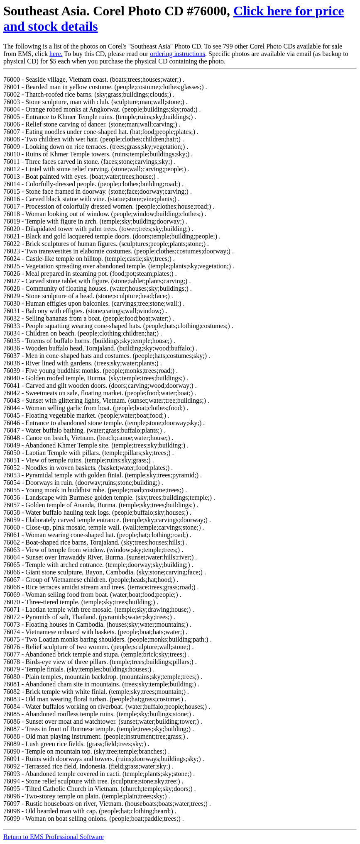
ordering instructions (177, 53)
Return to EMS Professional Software (53, 836)
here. (56, 53)
